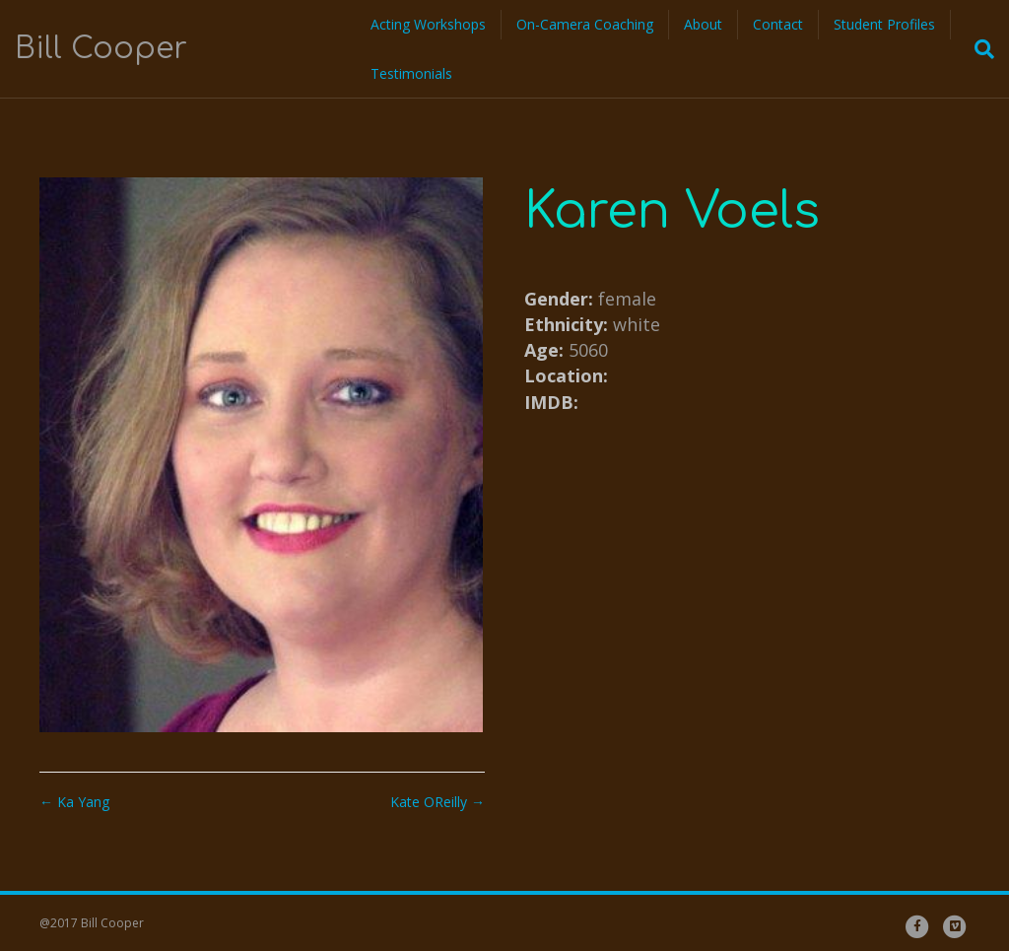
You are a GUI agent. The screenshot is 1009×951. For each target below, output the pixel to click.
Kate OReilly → (437, 801)
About (703, 24)
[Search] (978, 49)
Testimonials (411, 73)
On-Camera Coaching (584, 24)
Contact (778, 24)
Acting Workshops (428, 24)
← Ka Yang (74, 801)
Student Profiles (884, 24)
